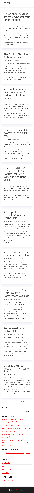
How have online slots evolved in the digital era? (16, 132)
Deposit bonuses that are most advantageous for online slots (17, 16)
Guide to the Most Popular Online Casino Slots (16, 368)
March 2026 (6, 466)
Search (4, 408)
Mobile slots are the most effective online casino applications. (15, 92)
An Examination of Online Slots (14, 329)
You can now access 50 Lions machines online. (16, 254)
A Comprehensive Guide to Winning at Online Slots (15, 214)
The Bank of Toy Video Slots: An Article (16, 56)
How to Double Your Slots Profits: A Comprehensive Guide (16, 292)
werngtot (16, 23)
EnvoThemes (20, 490)
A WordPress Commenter (15, 453)
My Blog (5, 2)
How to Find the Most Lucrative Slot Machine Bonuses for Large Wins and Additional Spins (17, 173)
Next (22, 402)
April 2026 (6, 463)
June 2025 (5, 473)
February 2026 (7, 469)
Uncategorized (7, 480)
